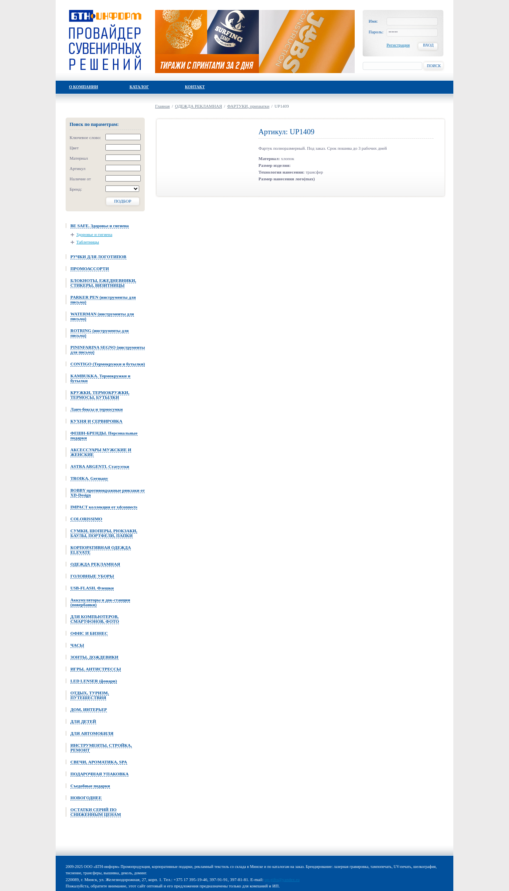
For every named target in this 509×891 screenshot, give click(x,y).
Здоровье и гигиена (94, 234)
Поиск (434, 66)
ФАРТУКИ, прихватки (248, 106)
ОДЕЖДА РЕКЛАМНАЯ (198, 106)
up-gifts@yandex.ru (281, 879)
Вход (428, 45)
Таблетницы (87, 242)
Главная (162, 106)
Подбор (122, 201)
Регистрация (398, 45)
